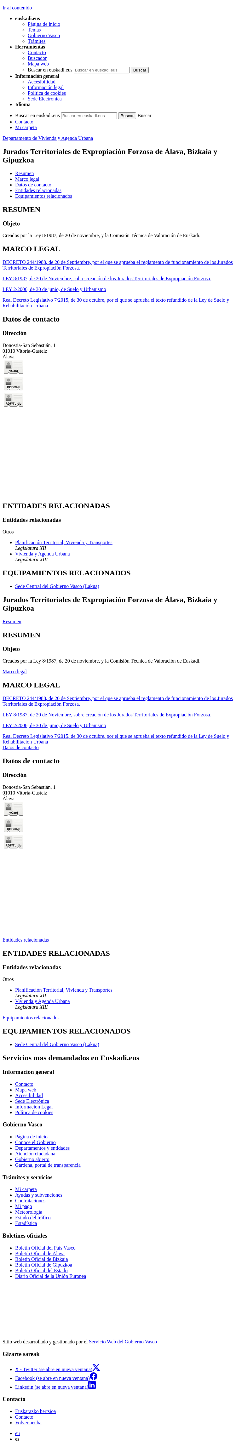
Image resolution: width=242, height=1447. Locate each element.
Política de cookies (47, 93)
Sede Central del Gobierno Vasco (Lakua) (57, 586)
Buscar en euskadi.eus (50, 69)
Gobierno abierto (32, 1159)
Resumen (12, 621)
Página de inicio (44, 24)
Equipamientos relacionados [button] (43, 196)
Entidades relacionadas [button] (38, 190)
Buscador (37, 58)
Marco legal (15, 671)
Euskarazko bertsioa (35, 1411)
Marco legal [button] (27, 179)
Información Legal (34, 1106)
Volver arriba (28, 1422)
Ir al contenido (17, 7)
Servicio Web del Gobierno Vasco (123, 1341)
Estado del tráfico (33, 1217)
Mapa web (38, 63)
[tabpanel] (121, 222)
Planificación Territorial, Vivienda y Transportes (63, 542)
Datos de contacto (21, 747)
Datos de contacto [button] (33, 184)
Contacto (37, 52)
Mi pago (23, 1206)
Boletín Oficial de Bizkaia (41, 1259)
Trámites (36, 41)
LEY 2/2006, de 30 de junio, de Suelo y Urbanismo (54, 289)
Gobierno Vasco (44, 35)
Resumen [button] (24, 173)
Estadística (26, 1223)
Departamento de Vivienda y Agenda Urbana (48, 138)
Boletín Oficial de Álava (40, 1253)
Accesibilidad (41, 81)
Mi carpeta (26, 127)
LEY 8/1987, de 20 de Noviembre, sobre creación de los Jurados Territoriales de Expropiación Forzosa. (107, 278)
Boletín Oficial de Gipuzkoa (43, 1265)
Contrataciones (30, 1200)
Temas (34, 29)
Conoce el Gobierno (35, 1142)
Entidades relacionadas (26, 940)
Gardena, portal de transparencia (48, 1165)
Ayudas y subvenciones (38, 1195)
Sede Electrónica (45, 98)
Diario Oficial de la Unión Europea (50, 1276)
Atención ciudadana (35, 1153)
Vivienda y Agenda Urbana (42, 553)
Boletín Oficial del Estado (41, 1270)
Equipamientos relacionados (31, 1017)
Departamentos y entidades (42, 1148)
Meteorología (28, 1212)
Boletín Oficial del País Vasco (45, 1247)
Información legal (46, 87)
